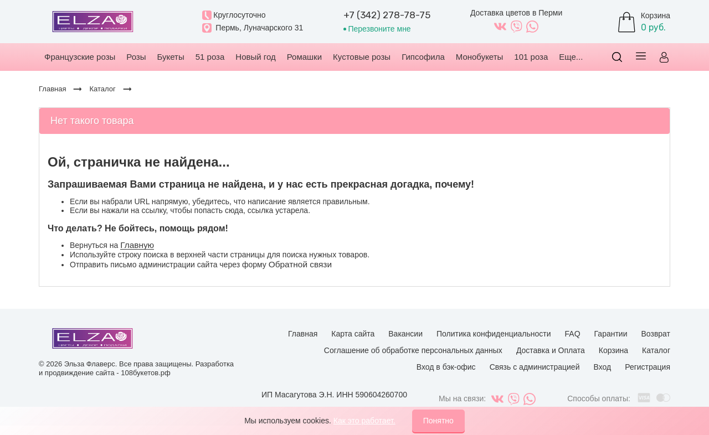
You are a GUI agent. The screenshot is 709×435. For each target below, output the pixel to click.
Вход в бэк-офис (446, 366)
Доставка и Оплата (550, 350)
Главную (137, 245)
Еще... (571, 56)
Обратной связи (300, 264)
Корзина (613, 350)
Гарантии (611, 333)
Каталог (656, 350)
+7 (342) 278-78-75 (386, 14)
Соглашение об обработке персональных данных (413, 350)
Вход (602, 366)
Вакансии (405, 333)
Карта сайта (352, 333)
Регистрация (647, 366)
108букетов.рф (145, 373)
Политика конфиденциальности (493, 333)
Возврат (656, 333)
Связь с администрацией (535, 366)
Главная (302, 333)
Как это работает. (364, 420)
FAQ (572, 333)
